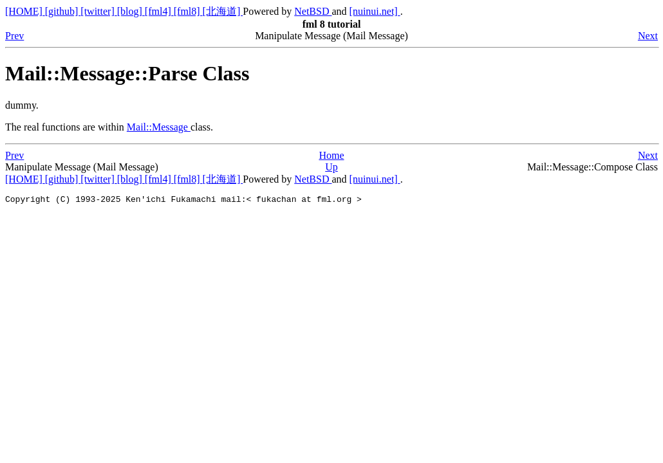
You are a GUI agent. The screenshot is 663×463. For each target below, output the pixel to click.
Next (648, 35)
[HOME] (25, 11)
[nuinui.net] (375, 11)
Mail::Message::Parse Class (127, 73)
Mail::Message (159, 127)
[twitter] (98, 11)
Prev (14, 35)
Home (331, 155)
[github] (63, 11)
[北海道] (223, 11)
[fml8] (188, 11)
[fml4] (159, 11)
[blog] (131, 11)
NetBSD (313, 11)
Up (331, 166)
